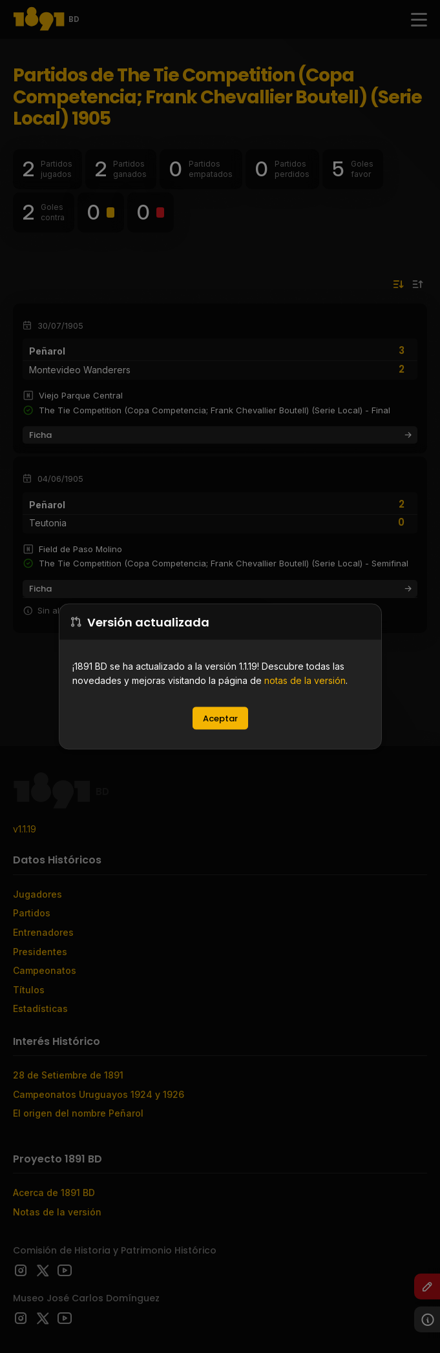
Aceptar (220, 718)
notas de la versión (305, 680)
